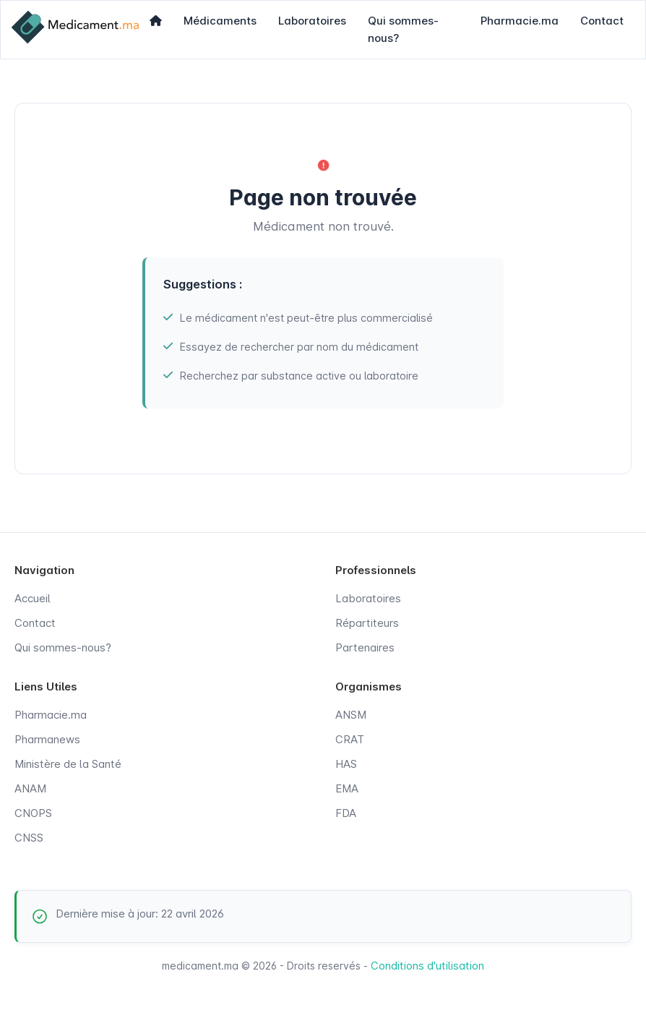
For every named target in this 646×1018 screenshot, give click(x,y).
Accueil (32, 598)
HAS (346, 764)
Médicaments (220, 20)
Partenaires (365, 647)
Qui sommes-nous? (403, 29)
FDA (345, 813)
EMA (346, 788)
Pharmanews (47, 739)
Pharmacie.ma (520, 20)
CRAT (349, 739)
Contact (602, 20)
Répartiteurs (367, 623)
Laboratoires (312, 20)
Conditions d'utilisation (427, 965)
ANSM (350, 715)
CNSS (28, 837)
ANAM (30, 788)
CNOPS (33, 813)
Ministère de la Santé (67, 764)
